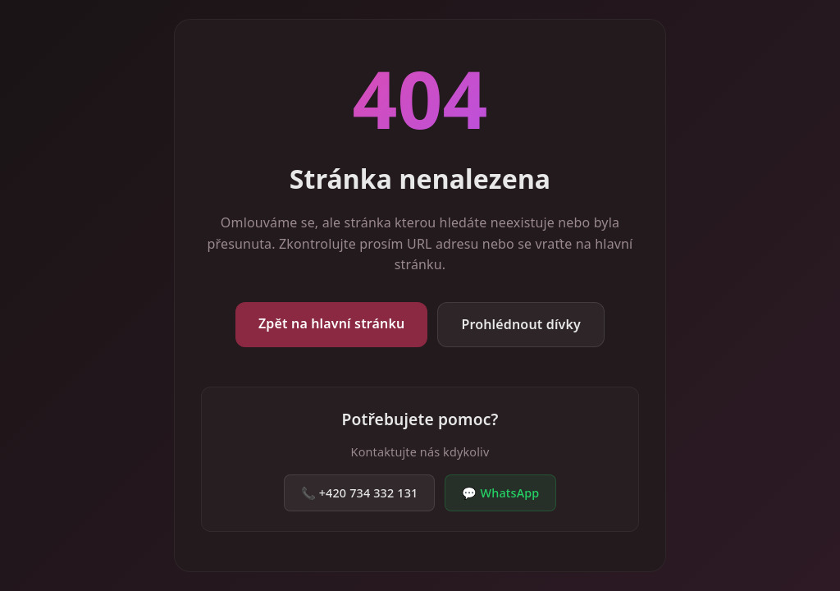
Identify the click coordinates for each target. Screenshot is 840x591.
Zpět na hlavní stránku (331, 323)
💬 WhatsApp (500, 493)
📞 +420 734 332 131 (359, 493)
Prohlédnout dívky (521, 324)
